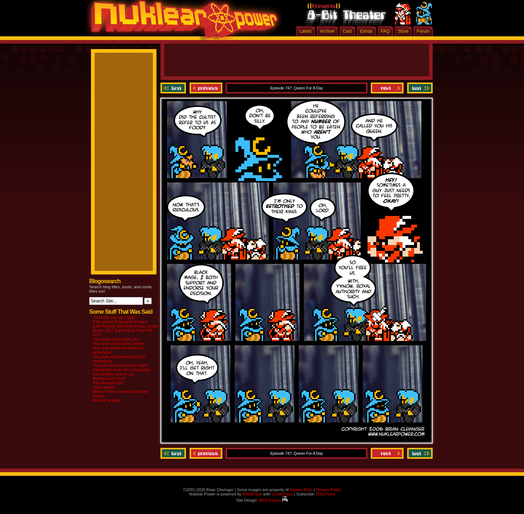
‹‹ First (174, 88)
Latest (305, 31)
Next (387, 88)
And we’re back (106, 400)
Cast (347, 31)
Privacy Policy (328, 489)
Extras (366, 31)
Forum (423, 31)
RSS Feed (325, 494)
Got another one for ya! (113, 374)
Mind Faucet (273, 500)
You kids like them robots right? (120, 365)
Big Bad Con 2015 (109, 378)
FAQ (385, 31)
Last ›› (419, 88)
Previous (206, 88)
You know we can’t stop (114, 317)
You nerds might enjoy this (116, 339)
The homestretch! (108, 383)
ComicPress (282, 494)
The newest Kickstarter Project (120, 322)
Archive (327, 31)
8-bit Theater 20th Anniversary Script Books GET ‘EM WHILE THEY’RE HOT (125, 330)
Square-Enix (301, 489)
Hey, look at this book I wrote (118, 343)
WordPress (252, 494)
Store (403, 31)
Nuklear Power (182, 22)
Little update (104, 387)
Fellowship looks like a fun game (121, 370)
